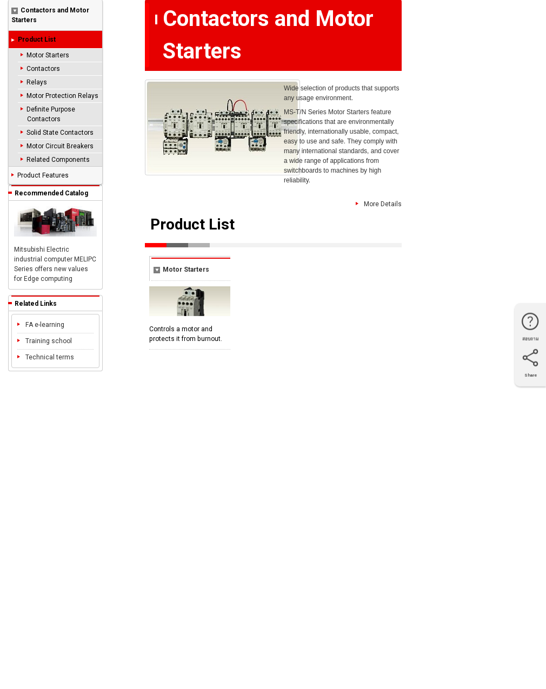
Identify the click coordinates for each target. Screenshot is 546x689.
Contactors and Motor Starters (50, 15)
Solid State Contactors (60, 132)
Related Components (58, 159)
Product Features (43, 175)
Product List (37, 39)
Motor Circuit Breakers (60, 146)
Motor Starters (47, 55)
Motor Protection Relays (62, 96)
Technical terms (45, 357)
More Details (379, 204)
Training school (44, 341)
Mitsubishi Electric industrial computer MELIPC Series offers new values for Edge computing (55, 244)
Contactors (43, 69)
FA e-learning (40, 325)
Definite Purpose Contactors (50, 114)
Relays (36, 82)
